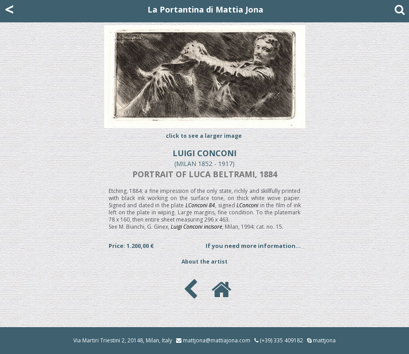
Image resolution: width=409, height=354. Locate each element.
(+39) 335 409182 (278, 340)
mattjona (324, 340)
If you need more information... (253, 246)
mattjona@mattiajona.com (216, 340)
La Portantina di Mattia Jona (205, 9)
